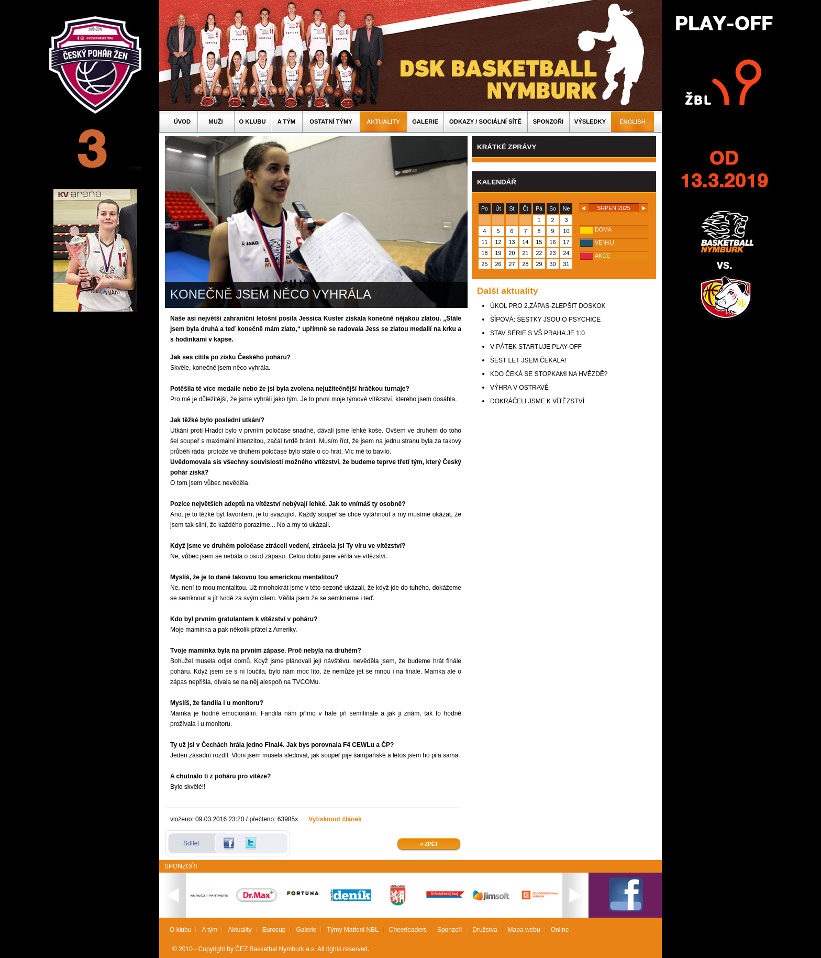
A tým (286, 121)
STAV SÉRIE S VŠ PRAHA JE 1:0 (537, 333)
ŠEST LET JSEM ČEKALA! (528, 360)
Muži (215, 121)
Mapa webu (524, 929)
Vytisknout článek (335, 819)
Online (560, 929)
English (632, 121)
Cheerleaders (408, 929)
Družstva (484, 929)
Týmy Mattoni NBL (353, 929)
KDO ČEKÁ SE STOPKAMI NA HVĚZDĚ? (549, 374)
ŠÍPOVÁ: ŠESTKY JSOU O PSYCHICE (545, 319)
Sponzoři (548, 121)
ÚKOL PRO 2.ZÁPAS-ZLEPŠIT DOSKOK (548, 306)
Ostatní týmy (330, 121)
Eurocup (274, 929)
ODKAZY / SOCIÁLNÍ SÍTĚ (485, 121)
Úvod (182, 121)
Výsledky (590, 121)
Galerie (425, 121)
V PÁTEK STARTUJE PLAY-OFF (536, 346)
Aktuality (383, 121)
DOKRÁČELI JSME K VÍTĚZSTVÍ (537, 401)
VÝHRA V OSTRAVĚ (519, 387)
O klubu (252, 121)
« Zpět (429, 844)
